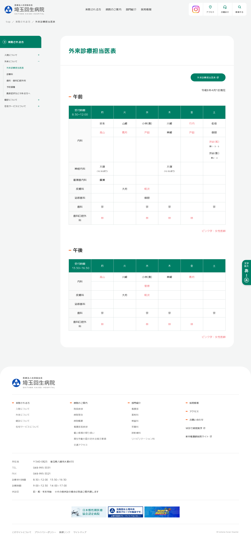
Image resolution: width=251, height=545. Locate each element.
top (8, 21)
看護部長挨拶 (81, 426)
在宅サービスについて (15, 106)
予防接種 (11, 86)
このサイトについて (21, 532)
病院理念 (78, 414)
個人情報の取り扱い (84, 432)
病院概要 (78, 420)
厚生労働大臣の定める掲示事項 (90, 438)
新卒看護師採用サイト (197, 436)
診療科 (10, 74)
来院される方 (23, 21)
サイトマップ (79, 532)
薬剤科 (135, 414)
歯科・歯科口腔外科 (16, 80)
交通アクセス (81, 444)
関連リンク (64, 532)
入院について (10, 54)
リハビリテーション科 (143, 438)
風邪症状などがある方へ (18, 93)
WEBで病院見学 (194, 428)
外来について (10, 61)
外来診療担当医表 (206, 77)
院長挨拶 (78, 408)
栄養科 (135, 426)
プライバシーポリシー (45, 532)
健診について (10, 99)
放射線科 (136, 432)
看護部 (135, 408)
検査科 (135, 420)
